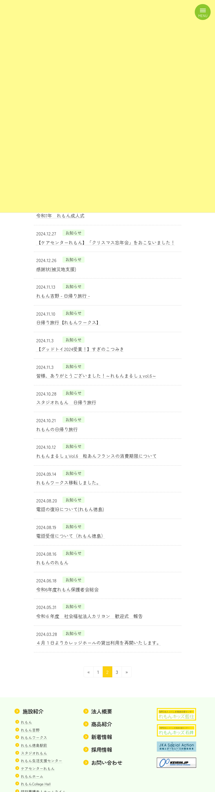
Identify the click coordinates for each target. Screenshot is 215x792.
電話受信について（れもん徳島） (71, 535)
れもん (26, 722)
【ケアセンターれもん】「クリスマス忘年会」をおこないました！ (105, 242)
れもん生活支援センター (41, 760)
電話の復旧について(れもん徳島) (70, 509)
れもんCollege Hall (36, 783)
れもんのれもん (52, 562)
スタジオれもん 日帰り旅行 (66, 402)
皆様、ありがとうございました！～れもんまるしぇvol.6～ (96, 375)
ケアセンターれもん (38, 768)
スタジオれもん (34, 753)
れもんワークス (34, 737)
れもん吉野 (30, 729)
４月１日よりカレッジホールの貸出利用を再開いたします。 (98, 642)
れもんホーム (32, 776)
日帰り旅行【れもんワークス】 (68, 322)
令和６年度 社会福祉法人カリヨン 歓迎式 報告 (89, 615)
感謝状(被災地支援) (56, 269)
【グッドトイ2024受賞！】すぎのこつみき (80, 348)
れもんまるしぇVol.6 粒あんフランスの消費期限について (96, 455)
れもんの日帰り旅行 (57, 429)
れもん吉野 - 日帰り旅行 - (63, 295)
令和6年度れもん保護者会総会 (67, 589)
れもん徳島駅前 (34, 745)
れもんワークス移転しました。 (68, 482)
